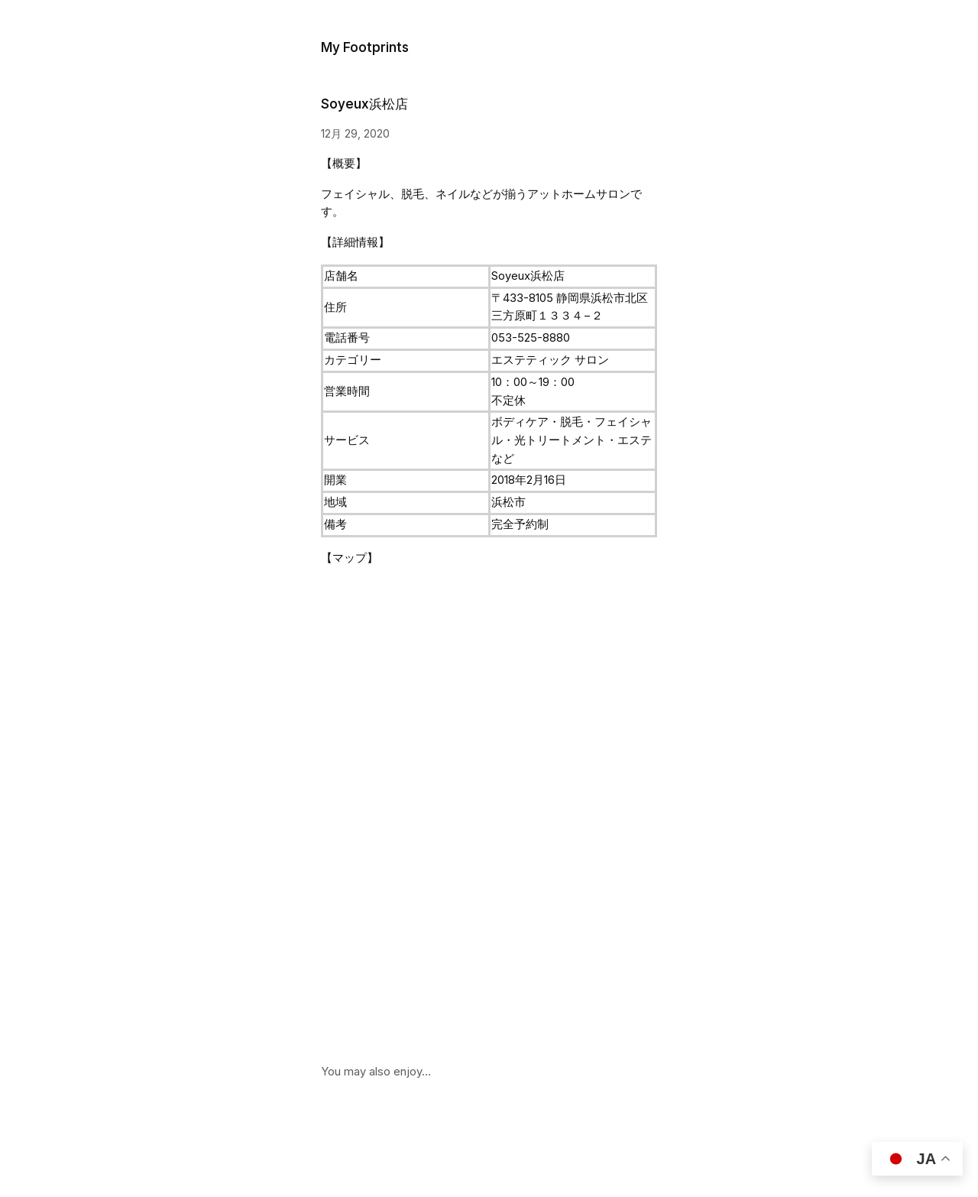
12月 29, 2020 (355, 133)
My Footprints (365, 47)
